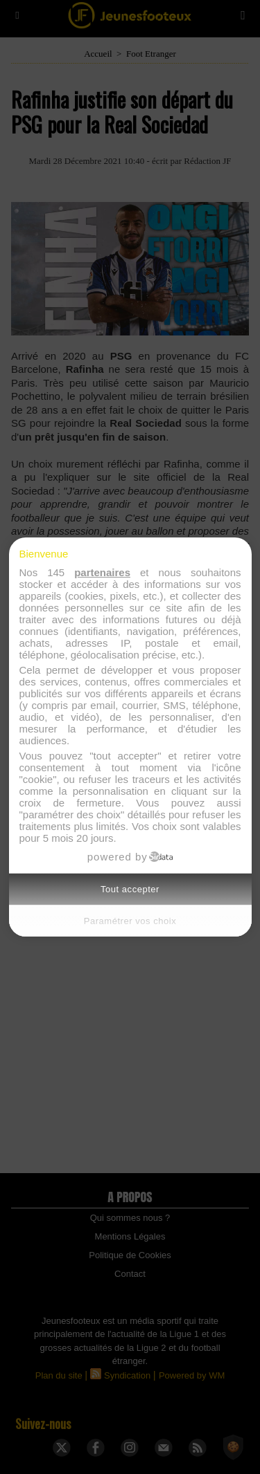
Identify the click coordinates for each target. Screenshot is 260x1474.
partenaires (102, 572)
